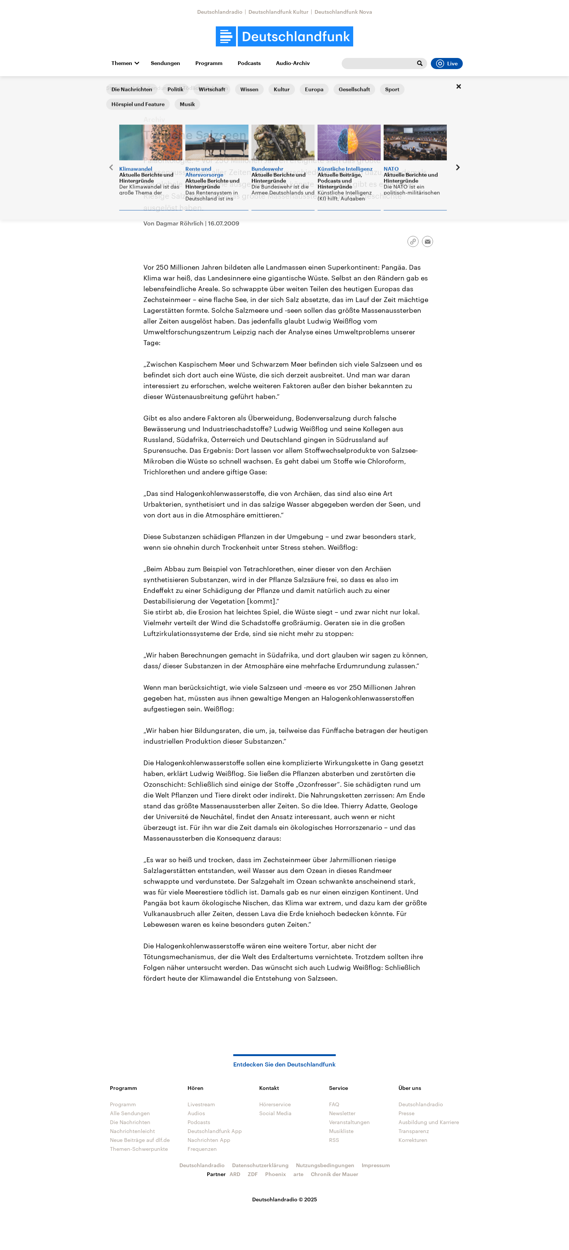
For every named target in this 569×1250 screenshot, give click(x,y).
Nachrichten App (209, 1140)
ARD (235, 1174)
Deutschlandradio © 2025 (284, 1199)
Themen (121, 63)
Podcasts (249, 63)
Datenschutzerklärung (260, 1165)
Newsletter (342, 1113)
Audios (196, 1113)
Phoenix (275, 1174)
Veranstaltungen (349, 1122)
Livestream (201, 1104)
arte (298, 1174)
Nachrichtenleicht (132, 1131)
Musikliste (341, 1131)
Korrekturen (413, 1140)
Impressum (376, 1165)
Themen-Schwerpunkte (139, 1149)
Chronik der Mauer (334, 1174)
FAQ (334, 1104)
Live (447, 63)
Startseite (118, 88)
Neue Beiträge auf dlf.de (140, 1140)
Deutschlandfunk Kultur (278, 12)
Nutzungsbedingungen (325, 1165)
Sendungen (165, 63)
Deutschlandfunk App (215, 1131)
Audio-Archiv (293, 63)
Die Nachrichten (130, 1122)
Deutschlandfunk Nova (343, 12)
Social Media (275, 1113)
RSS (334, 1140)
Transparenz (414, 1131)
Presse (406, 1113)
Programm (208, 63)
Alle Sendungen (156, 88)
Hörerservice (275, 1104)
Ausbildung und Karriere (429, 1122)
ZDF (253, 1174)
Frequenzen (202, 1149)
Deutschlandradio (220, 12)
